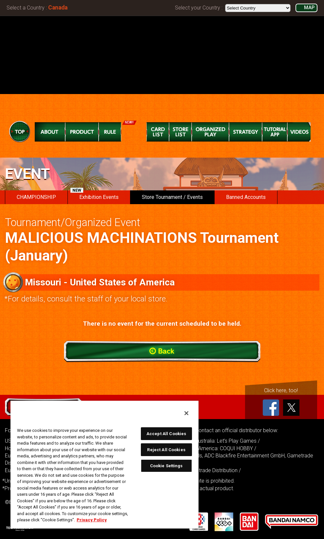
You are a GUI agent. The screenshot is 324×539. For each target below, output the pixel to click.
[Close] (186, 413)
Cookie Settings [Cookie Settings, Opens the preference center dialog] (166, 465)
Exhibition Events (94, 195)
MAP (309, 7)
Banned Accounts (246, 197)
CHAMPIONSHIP (36, 197)
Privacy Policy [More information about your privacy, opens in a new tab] (92, 519)
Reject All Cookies (166, 449)
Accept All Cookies (166, 433)
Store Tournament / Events (172, 197)
